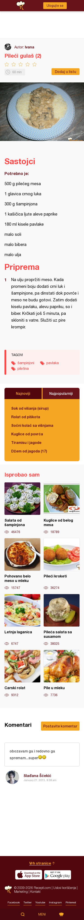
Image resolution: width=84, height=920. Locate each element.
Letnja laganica (22, 620)
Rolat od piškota (25, 417)
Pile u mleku (62, 673)
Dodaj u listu (65, 71)
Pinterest (71, 902)
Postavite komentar (60, 726)
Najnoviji (23, 393)
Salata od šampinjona (22, 508)
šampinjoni (25, 363)
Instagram (55, 902)
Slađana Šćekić (37, 775)
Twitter (28, 902)
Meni (42, 914)
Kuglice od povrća (27, 434)
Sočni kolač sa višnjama (32, 425)
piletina (23, 368)
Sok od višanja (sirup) (30, 408)
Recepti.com (8, 889)
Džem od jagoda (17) (29, 451)
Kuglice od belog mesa (62, 508)
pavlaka (52, 363)
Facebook (14, 902)
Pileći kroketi (62, 564)
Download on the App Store (28, 874)
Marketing (21, 891)
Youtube (40, 902)
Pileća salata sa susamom (62, 620)
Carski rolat (22, 673)
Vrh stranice (40, 863)
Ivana (29, 47)
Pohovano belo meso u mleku (22, 564)
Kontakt (35, 891)
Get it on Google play (57, 874)
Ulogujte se (55, 5)
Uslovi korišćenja (64, 888)
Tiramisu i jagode (26, 442)
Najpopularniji (61, 393)
